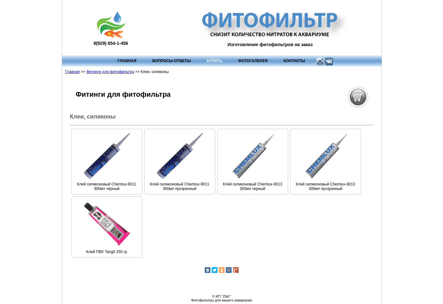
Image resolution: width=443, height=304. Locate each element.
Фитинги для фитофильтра (110, 72)
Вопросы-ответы (171, 61)
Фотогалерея (253, 61)
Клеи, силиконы (93, 116)
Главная (127, 61)
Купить (214, 61)
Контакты (294, 61)
